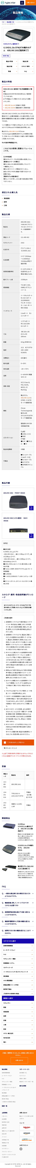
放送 (4, 1029)
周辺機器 (6, 976)
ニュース (21, 1123)
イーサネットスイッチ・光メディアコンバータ (15, 972)
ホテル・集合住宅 (8, 1033)
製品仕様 (25, 61)
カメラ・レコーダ (8, 967)
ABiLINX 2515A (10, 105)
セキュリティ (6, 1003)
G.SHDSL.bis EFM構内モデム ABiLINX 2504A (25, 847)
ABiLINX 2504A (10, 108)
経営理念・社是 (5, 1122)
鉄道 (4, 1007)
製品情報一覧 (10, 22)
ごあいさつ (4, 1116)
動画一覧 (4, 1106)
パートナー (4, 1137)
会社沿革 (4, 1134)
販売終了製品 (7, 989)
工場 (4, 1025)
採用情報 (4, 1145)
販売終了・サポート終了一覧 (26, 1081)
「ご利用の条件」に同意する (15, 742)
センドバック (22, 1075)
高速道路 (6, 1012)
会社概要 (4, 1119)
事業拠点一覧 (5, 1142)
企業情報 (4, 1113)
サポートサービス (24, 1069)
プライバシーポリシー (7, 1151)
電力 (4, 1042)
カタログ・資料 (25, 66)
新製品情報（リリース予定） (11, 985)
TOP (3, 22)
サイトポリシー (5, 1148)
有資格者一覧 (5, 1140)
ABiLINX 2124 (14, 131)
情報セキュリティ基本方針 (8, 1131)
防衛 (4, 1020)
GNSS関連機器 (7, 980)
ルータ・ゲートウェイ (9, 950)
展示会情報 (22, 1086)
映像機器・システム (8, 963)
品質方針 (4, 1128)
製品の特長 (9, 61)
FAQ (25, 71)
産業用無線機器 (8, 946)
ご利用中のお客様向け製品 (11, 994)
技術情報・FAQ (23, 1072)
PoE (4, 954)
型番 (9, 71)
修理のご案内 (22, 1078)
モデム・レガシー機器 (9, 959)
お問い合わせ (31, 3)
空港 (4, 1016)
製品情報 (4, 1069)
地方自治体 (6, 1038)
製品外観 (9, 66)
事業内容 (4, 1125)
